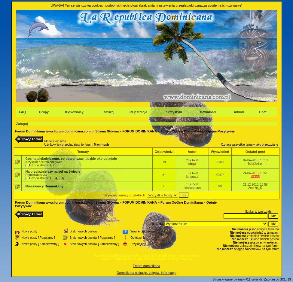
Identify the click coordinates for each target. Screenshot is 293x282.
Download (208, 112)
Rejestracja (138, 112)
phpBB (114, 255)
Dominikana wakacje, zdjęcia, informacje (146, 272)
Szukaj (109, 112)
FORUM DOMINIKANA (139, 131)
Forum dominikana (146, 266)
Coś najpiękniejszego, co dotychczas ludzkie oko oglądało (71, 158)
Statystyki (174, 112)
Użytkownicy (73, 112)
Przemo (141, 255)
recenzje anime (189, 255)
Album (239, 112)
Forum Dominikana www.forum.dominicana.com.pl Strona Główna (67, 131)
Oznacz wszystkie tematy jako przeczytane (249, 144)
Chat (262, 112)
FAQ (22, 112)
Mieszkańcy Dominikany (45, 186)
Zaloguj (22, 124)
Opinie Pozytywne (220, 131)
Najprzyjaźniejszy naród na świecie (53, 171)
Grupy (44, 112)
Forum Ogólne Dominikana (181, 131)
